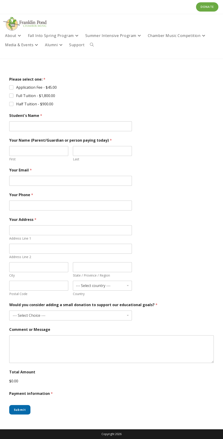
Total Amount (22, 372)
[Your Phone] (70, 205)
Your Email (20, 170)
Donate (207, 7)
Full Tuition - (35, 95)
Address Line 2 (20, 257)
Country (79, 294)
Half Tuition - (34, 104)
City (12, 275)
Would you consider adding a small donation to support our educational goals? (83, 305)
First (12, 159)
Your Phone (21, 195)
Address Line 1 (20, 238)
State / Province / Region (91, 275)
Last (76, 159)
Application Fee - (36, 87)
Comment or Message (29, 329)
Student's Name (25, 115)
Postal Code (18, 294)
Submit (20, 410)
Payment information (31, 393)
